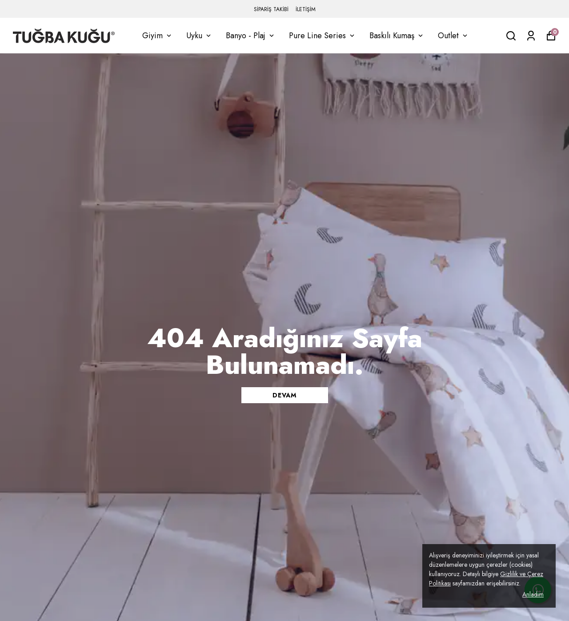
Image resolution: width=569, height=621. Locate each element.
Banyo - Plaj (251, 35)
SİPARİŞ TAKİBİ (271, 9)
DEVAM (284, 395)
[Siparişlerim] (531, 35)
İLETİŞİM (306, 9)
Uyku (199, 35)
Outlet (453, 35)
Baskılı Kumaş (397, 35)
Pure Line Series (322, 35)
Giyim (157, 35)
